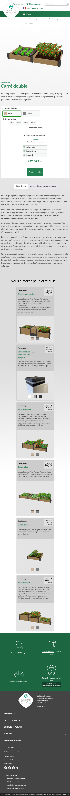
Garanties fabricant (48, 652)
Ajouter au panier (35, 172)
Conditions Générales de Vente (16, 778)
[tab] (21, 186)
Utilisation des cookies (13, 782)
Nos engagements (12, 740)
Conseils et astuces (13, 727)
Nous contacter (9, 760)
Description (21, 186)
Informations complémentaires (43, 186)
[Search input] (55, 3)
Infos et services (12, 720)
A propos (8, 734)
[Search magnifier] (67, 3)
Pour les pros (9, 747)
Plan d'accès (41, 706)
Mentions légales (11, 775)
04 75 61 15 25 (9, 756)
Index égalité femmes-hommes (16, 785)
